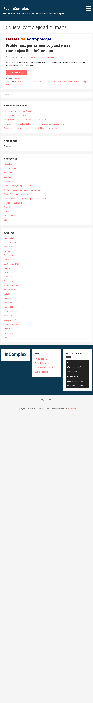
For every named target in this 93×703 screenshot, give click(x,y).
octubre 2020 (10, 320)
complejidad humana (74, 81)
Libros (7, 181)
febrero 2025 (10, 255)
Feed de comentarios (44, 367)
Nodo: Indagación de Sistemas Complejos (22, 190)
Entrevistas (9, 172)
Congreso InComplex (75, 381)
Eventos (7, 177)
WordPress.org (41, 372)
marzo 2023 (9, 276)
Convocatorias (10, 168)
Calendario (71, 386)
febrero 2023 (10, 281)
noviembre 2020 (11, 315)
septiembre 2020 (11, 324)
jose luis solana (17, 84)
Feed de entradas (42, 363)
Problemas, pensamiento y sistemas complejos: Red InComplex (38, 48)
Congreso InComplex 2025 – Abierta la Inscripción (26, 119)
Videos (7, 220)
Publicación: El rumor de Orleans (18, 111)
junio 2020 (8, 333)
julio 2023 (8, 268)
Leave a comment (47, 57)
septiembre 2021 (11, 285)
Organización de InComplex (73, 372)
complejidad (60, 81)
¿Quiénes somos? (74, 367)
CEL (50, 400)
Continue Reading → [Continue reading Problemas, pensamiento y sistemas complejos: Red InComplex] (17, 72)
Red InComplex (16, 8)
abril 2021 (8, 302)
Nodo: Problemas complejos (16, 194)
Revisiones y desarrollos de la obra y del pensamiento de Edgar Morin (34, 124)
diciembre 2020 (10, 311)
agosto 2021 (9, 289)
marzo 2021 (9, 307)
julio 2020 (8, 328)
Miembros (81, 386)
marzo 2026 (9, 238)
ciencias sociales (49, 81)
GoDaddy (72, 409)
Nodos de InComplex (13, 203)
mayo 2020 (9, 337)
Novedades (9, 207)
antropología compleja (33, 81)
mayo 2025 (9, 251)
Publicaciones (10, 215)
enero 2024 (9, 259)
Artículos (16, 79)
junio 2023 (8, 272)
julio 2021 (8, 294)
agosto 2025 (9, 246)
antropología (19, 81)
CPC (42, 400)
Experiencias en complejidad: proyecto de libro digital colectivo (31, 128)
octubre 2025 (10, 242)
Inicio (69, 362)
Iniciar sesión (41, 359)
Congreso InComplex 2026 (15, 115)
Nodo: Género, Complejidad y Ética (19, 185)
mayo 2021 (9, 298)
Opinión (7, 211)
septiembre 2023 (11, 264)
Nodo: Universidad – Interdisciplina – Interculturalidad (27, 198)
